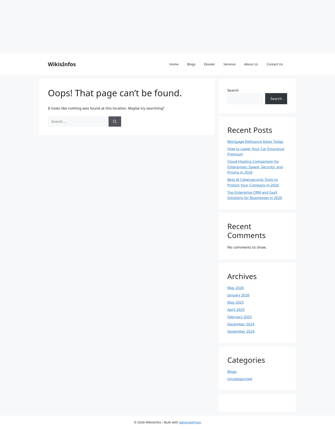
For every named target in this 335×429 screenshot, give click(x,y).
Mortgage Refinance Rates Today (255, 141)
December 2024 (240, 324)
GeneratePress (190, 422)
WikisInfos (62, 64)
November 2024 (240, 331)
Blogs (191, 64)
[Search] (115, 121)
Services (229, 64)
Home (174, 64)
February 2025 (239, 316)
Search (233, 90)
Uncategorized (239, 378)
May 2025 (235, 302)
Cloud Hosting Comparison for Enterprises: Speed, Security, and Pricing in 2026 (255, 167)
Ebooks (209, 64)
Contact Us (275, 64)
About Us (251, 64)
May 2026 (235, 287)
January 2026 (238, 295)
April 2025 (235, 309)
